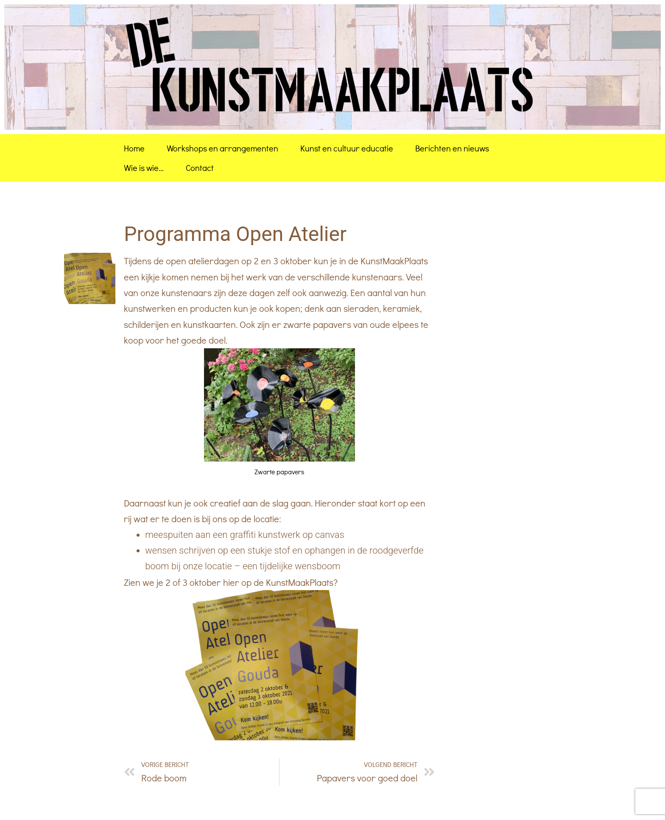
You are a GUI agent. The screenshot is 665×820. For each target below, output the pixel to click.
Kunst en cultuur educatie (346, 148)
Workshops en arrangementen (222, 148)
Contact (200, 167)
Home (134, 148)
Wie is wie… (144, 167)
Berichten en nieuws (452, 148)
